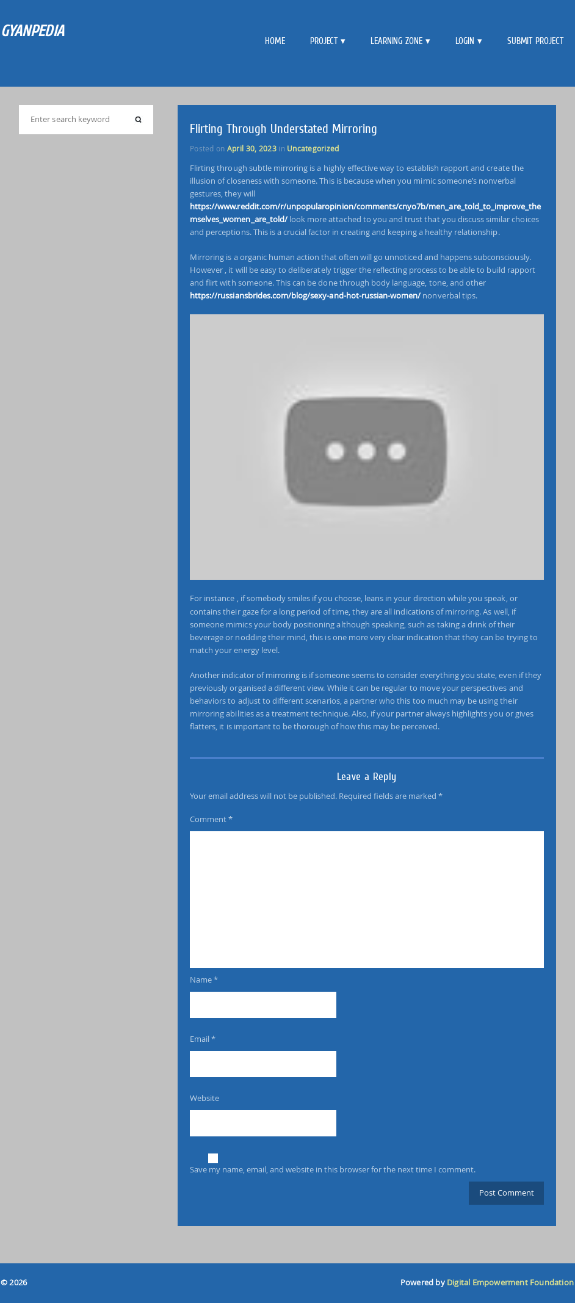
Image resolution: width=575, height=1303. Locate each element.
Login (465, 40)
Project (324, 40)
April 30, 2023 (252, 148)
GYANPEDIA (33, 31)
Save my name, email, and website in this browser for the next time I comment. (333, 1169)
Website (204, 1097)
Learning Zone (396, 40)
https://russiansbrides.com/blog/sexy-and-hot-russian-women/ (305, 295)
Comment (211, 819)
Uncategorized (313, 148)
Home (275, 40)
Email (202, 1038)
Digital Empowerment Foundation (510, 1282)
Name (204, 979)
